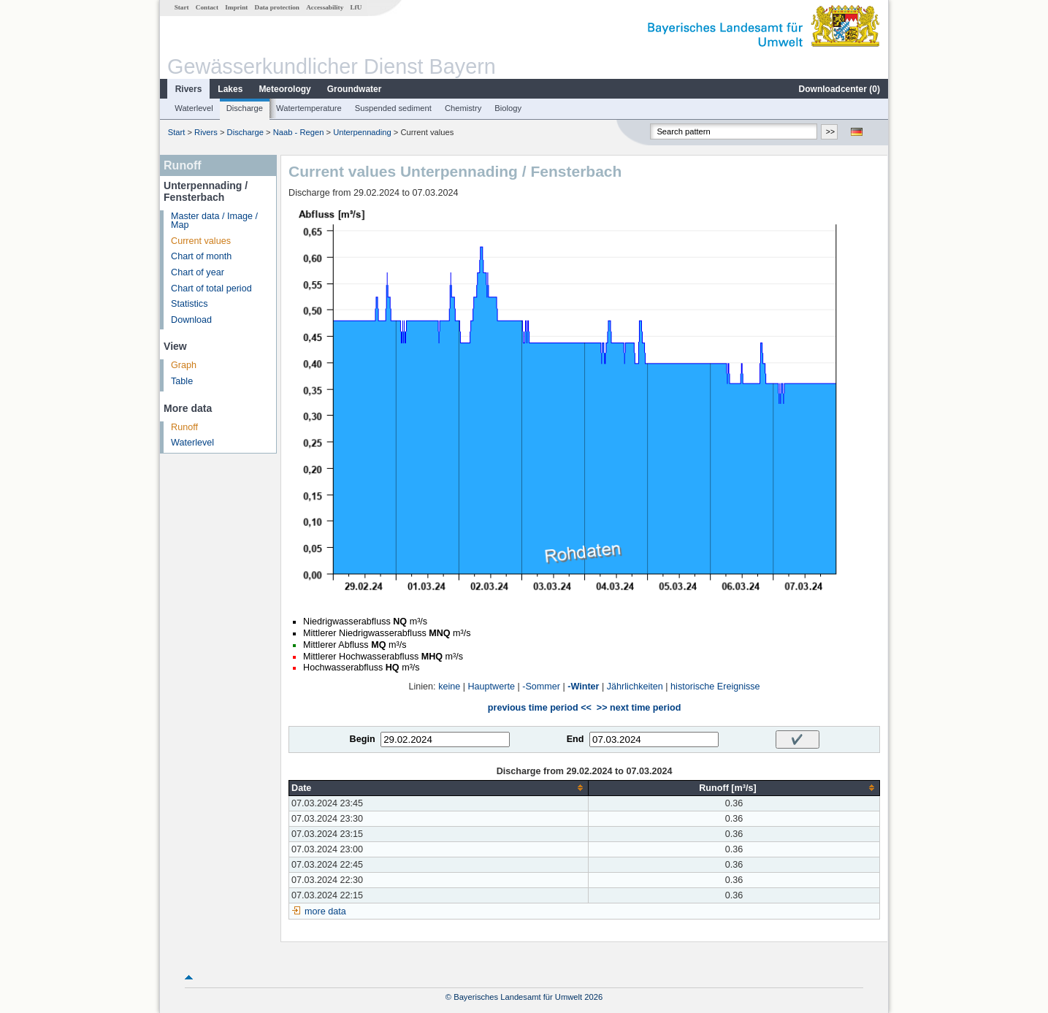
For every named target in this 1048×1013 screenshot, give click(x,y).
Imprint (236, 7)
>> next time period (639, 708)
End (575, 739)
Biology (507, 108)
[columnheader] (439, 787)
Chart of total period (211, 288)
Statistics (189, 304)
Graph (183, 365)
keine (449, 686)
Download (191, 320)
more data (325, 911)
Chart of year (197, 272)
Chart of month (201, 256)
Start (182, 7)
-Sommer (541, 686)
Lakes (230, 89)
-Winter (583, 686)
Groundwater (354, 89)
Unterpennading (362, 132)
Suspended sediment (393, 108)
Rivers (188, 89)
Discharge (244, 108)
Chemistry (463, 108)
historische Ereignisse (715, 686)
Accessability (324, 7)
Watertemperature (309, 108)
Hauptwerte (491, 686)
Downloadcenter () (839, 89)
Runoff (184, 427)
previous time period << (540, 708)
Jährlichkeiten (635, 686)
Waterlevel (194, 108)
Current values (201, 241)
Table (182, 381)
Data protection (277, 7)
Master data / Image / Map (214, 221)
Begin (362, 739)
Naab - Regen (298, 132)
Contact (207, 7)
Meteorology (284, 89)
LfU (356, 7)
